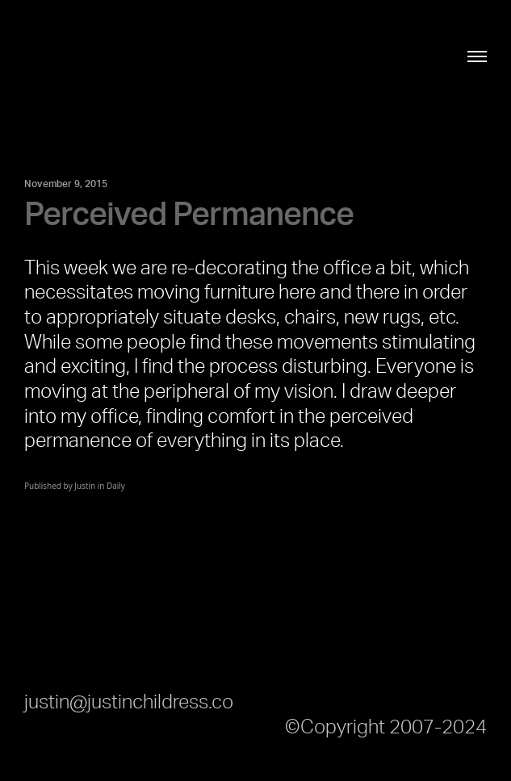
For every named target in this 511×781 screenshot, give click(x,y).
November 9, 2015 (65, 184)
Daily (116, 485)
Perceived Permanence (189, 215)
